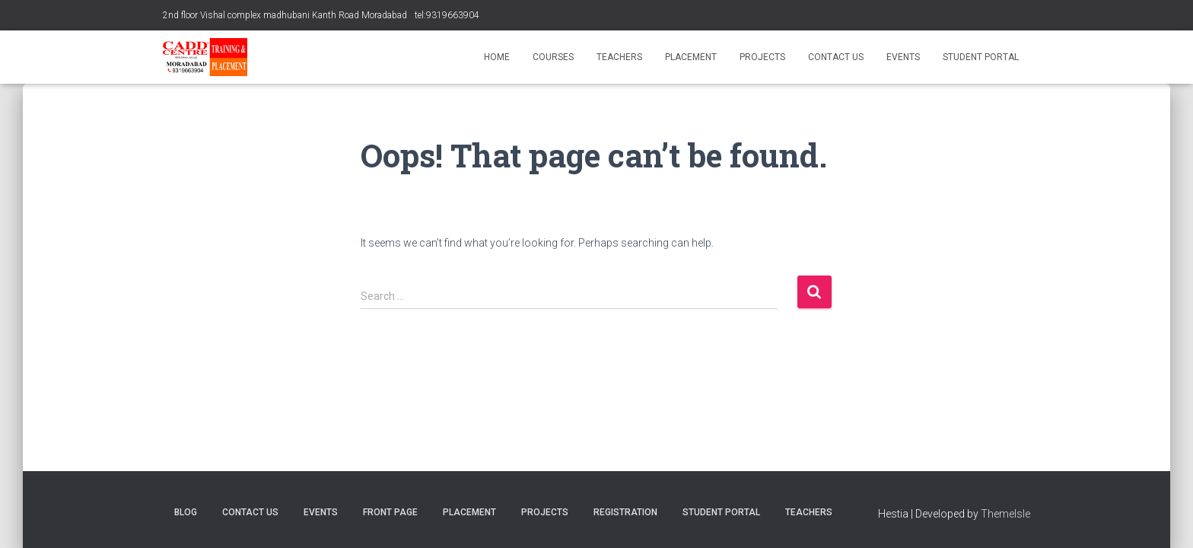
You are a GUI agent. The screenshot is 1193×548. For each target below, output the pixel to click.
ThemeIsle (1005, 514)
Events (903, 57)
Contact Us (836, 57)
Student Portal (981, 57)
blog (185, 512)
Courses (553, 57)
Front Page (390, 512)
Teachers (619, 57)
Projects (762, 57)
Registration (625, 512)
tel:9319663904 (447, 15)
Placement (691, 57)
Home (497, 57)
